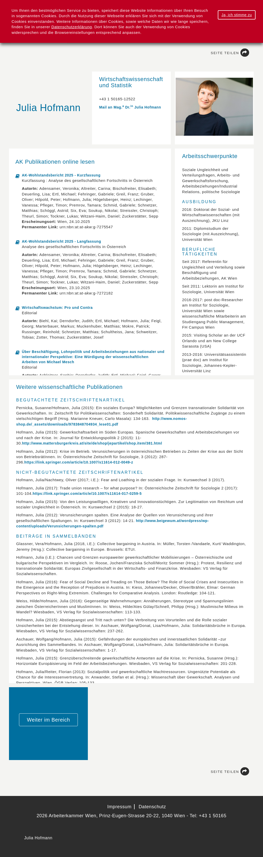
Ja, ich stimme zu (236, 15)
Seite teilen (230, 53)
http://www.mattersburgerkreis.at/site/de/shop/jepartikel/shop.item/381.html (92, 443)
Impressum (119, 806)
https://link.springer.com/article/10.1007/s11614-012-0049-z (78, 462)
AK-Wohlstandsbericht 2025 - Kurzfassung (61, 175)
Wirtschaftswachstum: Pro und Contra (57, 308)
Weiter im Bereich (48, 720)
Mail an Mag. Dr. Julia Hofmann (130, 107)
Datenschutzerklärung (71, 27)
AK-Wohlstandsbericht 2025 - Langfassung (61, 241)
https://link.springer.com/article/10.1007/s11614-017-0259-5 (87, 493)
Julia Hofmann (38, 838)
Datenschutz (152, 806)
